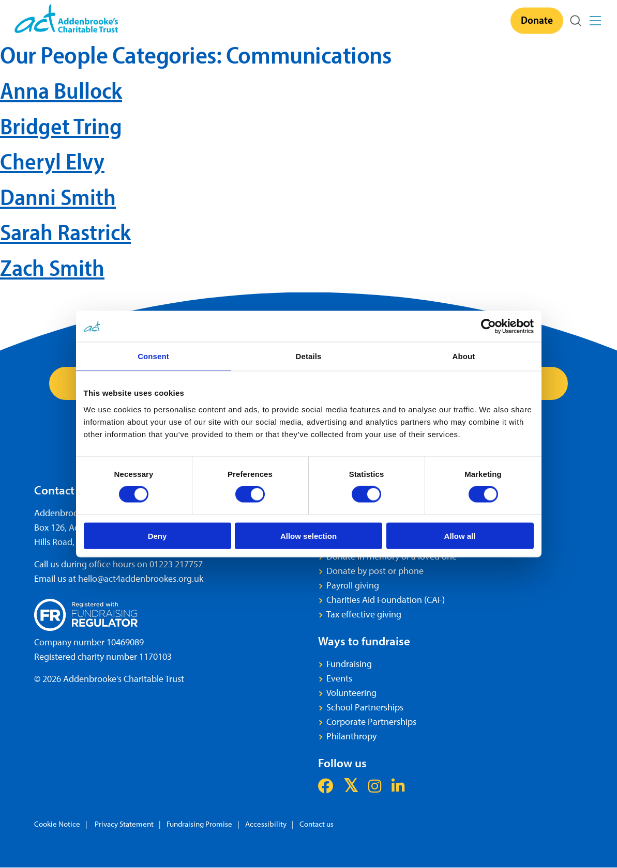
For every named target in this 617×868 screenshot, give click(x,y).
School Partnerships (364, 707)
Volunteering (351, 693)
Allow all (460, 535)
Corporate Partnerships (371, 722)
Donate (537, 19)
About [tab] (464, 356)
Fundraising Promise (199, 824)
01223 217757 (176, 564)
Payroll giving (352, 585)
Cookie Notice (57, 824)
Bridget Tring (61, 126)
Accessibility (266, 824)
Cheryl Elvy (52, 161)
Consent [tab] (153, 356)
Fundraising (349, 664)
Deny (157, 535)
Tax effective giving (363, 614)
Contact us (316, 824)
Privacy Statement (123, 824)
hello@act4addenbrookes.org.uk (140, 579)
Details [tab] (309, 356)
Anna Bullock (61, 90)
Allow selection (308, 535)
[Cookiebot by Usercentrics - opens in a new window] (488, 326)
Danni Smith (58, 196)
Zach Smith (52, 267)
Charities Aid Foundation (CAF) (385, 600)
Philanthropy (351, 736)
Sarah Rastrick (65, 231)
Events (339, 678)
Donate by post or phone (375, 571)
